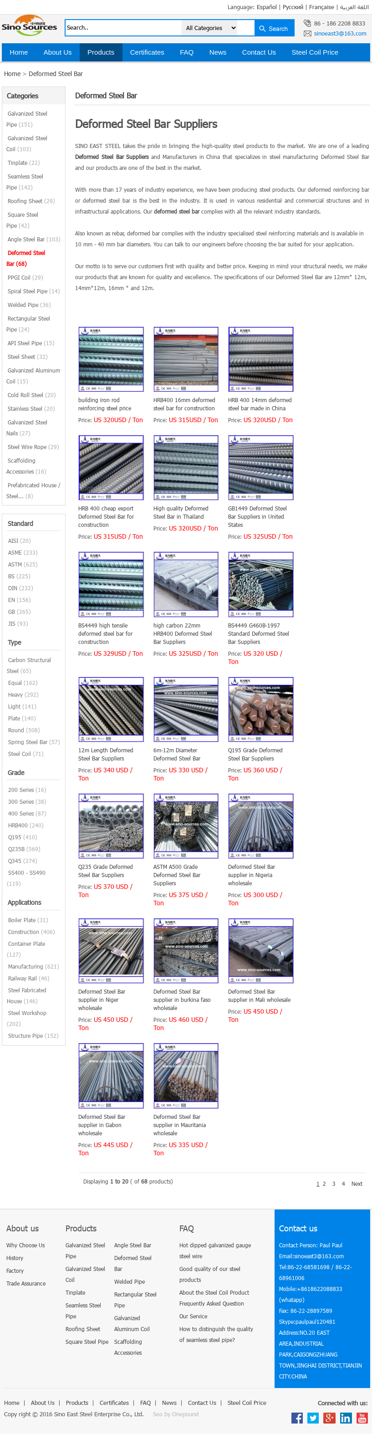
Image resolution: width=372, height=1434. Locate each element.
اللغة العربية (354, 6)
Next (357, 1183)
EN (11, 600)
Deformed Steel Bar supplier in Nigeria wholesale (251, 874)
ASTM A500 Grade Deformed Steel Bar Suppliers (176, 874)
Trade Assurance (26, 1283)
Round (16, 730)
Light (14, 706)
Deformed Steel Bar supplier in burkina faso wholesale (182, 999)
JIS (11, 623)
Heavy (15, 694)
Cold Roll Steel (32, 395)
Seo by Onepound (176, 1414)
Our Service (193, 1316)
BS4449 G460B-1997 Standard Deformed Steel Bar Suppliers (258, 633)
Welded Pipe (29, 304)
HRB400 (18, 825)
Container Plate (26, 943)
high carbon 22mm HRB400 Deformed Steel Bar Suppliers (182, 633)
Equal (15, 682)
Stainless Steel (31, 408)
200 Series (21, 789)
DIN (12, 588)
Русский (293, 6)
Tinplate (24, 162)
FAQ (187, 52)
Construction (23, 932)
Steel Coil (19, 753)
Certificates (147, 52)
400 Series (21, 813)
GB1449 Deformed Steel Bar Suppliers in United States (257, 516)
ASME (15, 552)
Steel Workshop (27, 1013)
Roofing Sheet (31, 201)
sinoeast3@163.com (340, 33)
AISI (13, 540)
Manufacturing (25, 966)
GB (11, 611)
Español (267, 6)
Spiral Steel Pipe (34, 291)
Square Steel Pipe (87, 1341)
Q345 (14, 860)
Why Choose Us (25, 1245)
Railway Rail (22, 978)
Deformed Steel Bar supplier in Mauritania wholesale (179, 1124)
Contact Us (259, 52)
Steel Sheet (28, 356)
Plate (14, 718)
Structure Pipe (25, 1035)
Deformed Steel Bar (56, 73)
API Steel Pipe (31, 343)
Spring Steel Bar (27, 742)
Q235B (16, 849)
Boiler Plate (22, 920)
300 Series (21, 801)
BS (11, 576)
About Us (58, 52)
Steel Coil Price (315, 52)
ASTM (15, 564)
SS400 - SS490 (27, 872)
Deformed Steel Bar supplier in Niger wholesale (101, 999)
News (218, 52)
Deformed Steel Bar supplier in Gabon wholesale (101, 1124)
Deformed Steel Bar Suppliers (111, 156)
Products (100, 52)
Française (321, 6)
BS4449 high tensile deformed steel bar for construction (105, 633)
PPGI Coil (25, 277)
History (14, 1258)
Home (19, 52)
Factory (15, 1270)
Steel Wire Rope (33, 447)
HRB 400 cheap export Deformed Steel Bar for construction (106, 516)
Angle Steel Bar (34, 239)
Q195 (14, 837)
